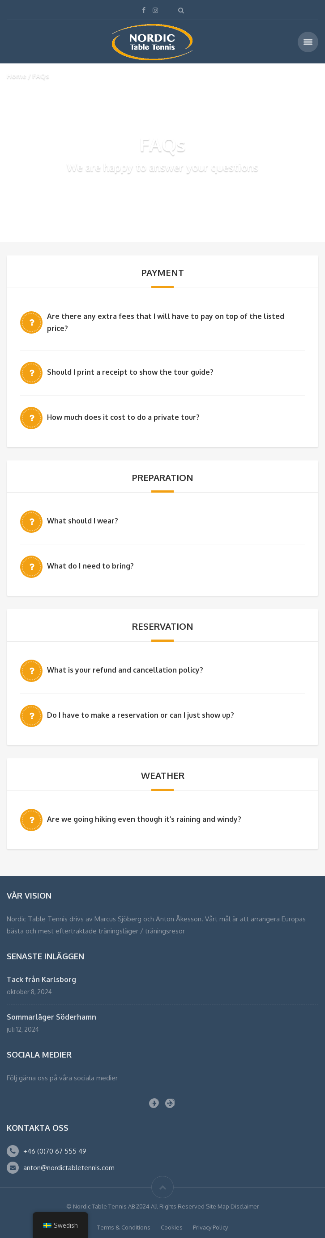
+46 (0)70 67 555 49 (54, 1151)
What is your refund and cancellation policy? (125, 669)
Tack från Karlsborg (41, 979)
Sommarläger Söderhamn (51, 1016)
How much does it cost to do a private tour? (123, 417)
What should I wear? (82, 520)
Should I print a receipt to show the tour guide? (130, 372)
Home (16, 75)
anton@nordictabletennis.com (69, 1167)
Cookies (172, 1227)
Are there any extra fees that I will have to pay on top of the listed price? (165, 322)
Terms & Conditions (123, 1227)
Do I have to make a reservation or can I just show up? (140, 715)
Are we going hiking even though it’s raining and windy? (144, 819)
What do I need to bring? (90, 565)
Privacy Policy (210, 1227)
